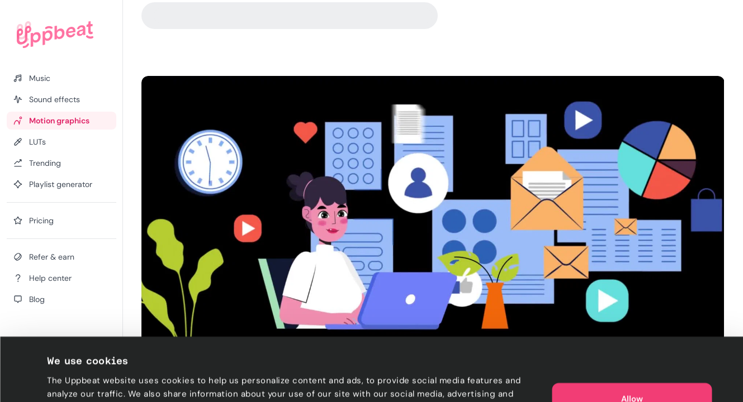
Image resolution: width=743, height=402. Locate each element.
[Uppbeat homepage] (55, 34)
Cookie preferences (87, 380)
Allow (632, 339)
